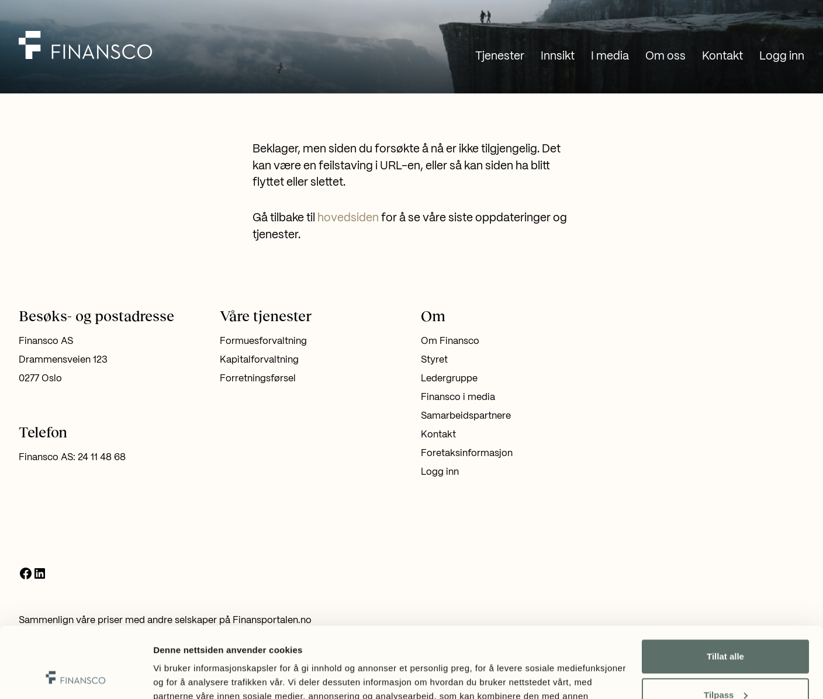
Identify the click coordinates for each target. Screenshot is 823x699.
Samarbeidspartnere (466, 416)
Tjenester (499, 56)
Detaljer (169, 676)
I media (610, 56)
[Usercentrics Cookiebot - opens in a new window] (76, 676)
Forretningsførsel (258, 378)
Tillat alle (725, 590)
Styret (434, 360)
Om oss (665, 56)
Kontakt (722, 56)
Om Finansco (450, 341)
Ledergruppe (449, 378)
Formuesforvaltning (263, 341)
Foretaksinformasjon (467, 453)
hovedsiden (348, 218)
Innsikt (558, 56)
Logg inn (781, 56)
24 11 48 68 (102, 457)
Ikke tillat (725, 667)
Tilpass (726, 628)
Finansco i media (458, 397)
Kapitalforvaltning (259, 360)
